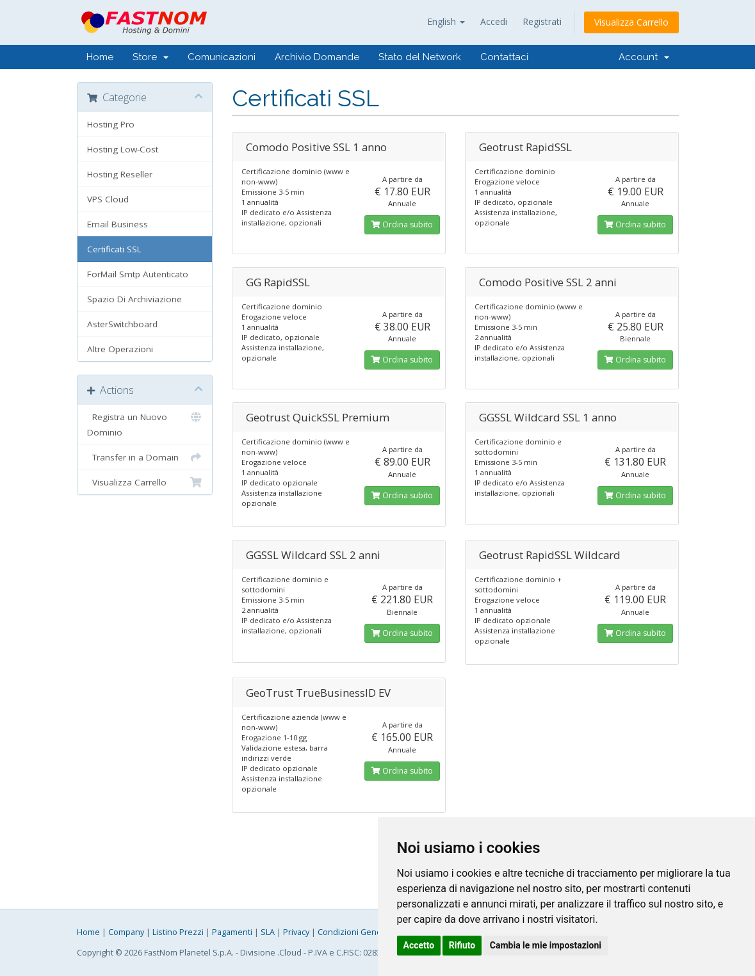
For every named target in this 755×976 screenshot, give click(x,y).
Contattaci (504, 57)
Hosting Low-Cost (122, 149)
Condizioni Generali (355, 932)
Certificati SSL (114, 249)
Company (126, 932)
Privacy (296, 932)
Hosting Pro (110, 124)
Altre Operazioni (120, 349)
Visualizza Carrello (631, 22)
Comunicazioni (222, 57)
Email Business (117, 224)
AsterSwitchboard (122, 324)
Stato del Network (419, 57)
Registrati (542, 21)
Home (99, 57)
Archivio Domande (317, 57)
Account (644, 57)
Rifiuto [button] (462, 945)
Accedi (493, 21)
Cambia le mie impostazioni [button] (545, 945)
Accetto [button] (419, 945)
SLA (268, 932)
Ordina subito (402, 224)
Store (150, 57)
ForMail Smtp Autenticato (137, 274)
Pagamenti (232, 932)
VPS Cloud (108, 199)
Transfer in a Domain (145, 457)
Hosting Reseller (119, 174)
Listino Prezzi (178, 932)
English (446, 21)
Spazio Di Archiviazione (134, 299)
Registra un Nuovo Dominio (145, 423)
